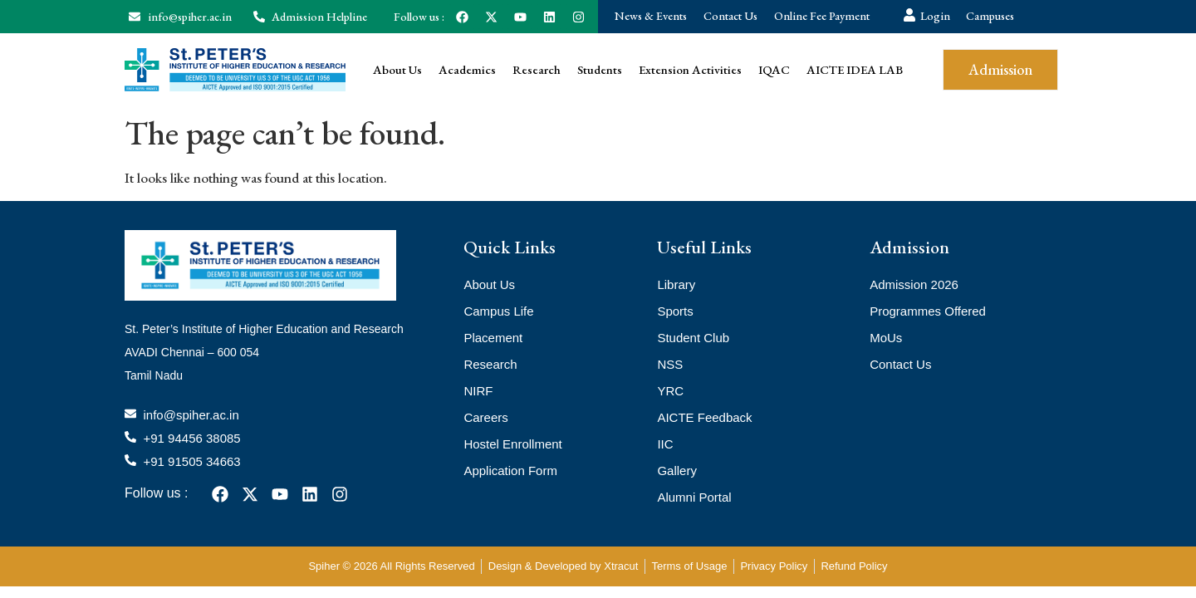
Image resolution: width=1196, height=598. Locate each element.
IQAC (774, 69)
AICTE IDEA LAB (854, 69)
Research (536, 69)
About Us (397, 69)
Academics (467, 69)
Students (599, 69)
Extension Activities (690, 69)
